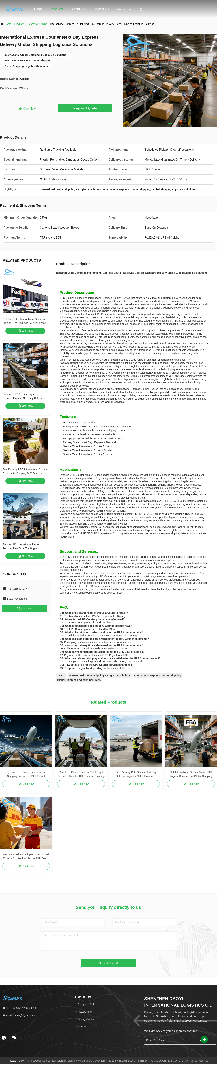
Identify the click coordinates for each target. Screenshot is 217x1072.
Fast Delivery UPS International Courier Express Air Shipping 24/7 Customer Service (25, 473)
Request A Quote (85, 108)
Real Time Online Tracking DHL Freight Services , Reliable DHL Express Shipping (81, 774)
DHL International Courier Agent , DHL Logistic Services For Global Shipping (190, 774)
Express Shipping (37, 24)
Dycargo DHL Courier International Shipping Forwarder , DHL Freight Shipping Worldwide (26, 774)
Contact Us (101, 9)
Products (57, 9)
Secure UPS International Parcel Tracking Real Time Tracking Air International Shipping (21, 548)
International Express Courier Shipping (157, 675)
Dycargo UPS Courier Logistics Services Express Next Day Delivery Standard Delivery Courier (23, 398)
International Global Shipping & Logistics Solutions (100, 675)
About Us (78, 9)
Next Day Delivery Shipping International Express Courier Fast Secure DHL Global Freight (26, 856)
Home (38, 9)
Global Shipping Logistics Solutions (79, 680)
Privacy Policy (16, 1060)
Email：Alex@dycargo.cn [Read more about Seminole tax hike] (19, 1015)
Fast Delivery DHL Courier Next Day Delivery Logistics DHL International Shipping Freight (136, 774)
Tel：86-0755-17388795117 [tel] (20, 1008)
